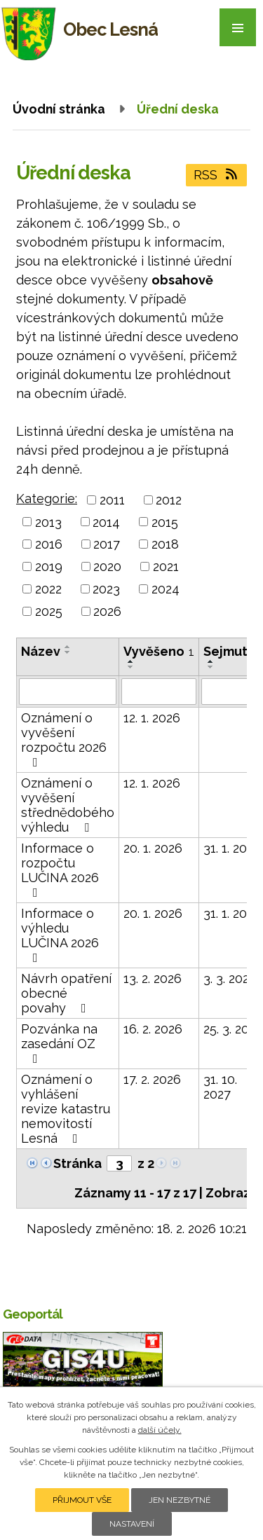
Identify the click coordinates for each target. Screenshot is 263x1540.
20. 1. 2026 (152, 848)
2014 (106, 521)
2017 (106, 544)
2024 (165, 589)
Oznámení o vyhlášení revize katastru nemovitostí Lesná (65, 1109)
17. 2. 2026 (152, 1079)
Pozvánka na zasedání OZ (59, 1043)
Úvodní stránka (59, 109)
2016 (48, 544)
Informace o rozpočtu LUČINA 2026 (60, 870)
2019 (48, 566)
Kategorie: (46, 498)
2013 (48, 521)
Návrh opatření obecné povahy (66, 993)
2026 (107, 611)
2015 (164, 521)
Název (40, 651)
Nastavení (131, 1524)
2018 (165, 544)
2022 (48, 589)
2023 (106, 589)
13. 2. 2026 (152, 978)
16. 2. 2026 (152, 1029)
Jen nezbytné (179, 1500)
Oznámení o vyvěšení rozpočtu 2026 (64, 739)
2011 (112, 500)
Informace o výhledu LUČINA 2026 (60, 935)
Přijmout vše (82, 1500)
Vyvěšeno (158, 651)
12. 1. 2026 (151, 717)
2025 (48, 611)
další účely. (160, 1430)
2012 (169, 500)
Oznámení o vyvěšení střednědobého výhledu (67, 805)
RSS (217, 174)
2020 (107, 566)
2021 (166, 566)
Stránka (77, 1163)
